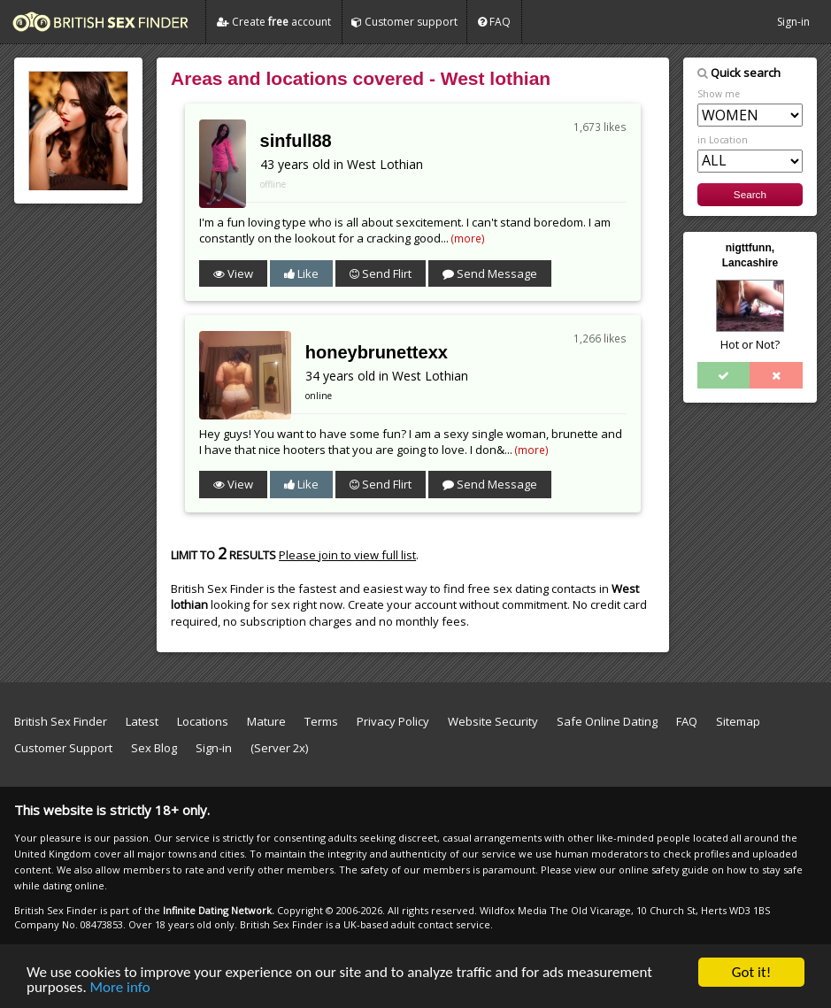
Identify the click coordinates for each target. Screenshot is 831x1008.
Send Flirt (381, 273)
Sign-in (793, 21)
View (233, 273)
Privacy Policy (393, 721)
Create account (274, 21)
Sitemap (738, 721)
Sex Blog (162, 748)
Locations (202, 721)
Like (301, 273)
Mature (266, 721)
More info (120, 988)
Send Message (489, 273)
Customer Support (63, 748)
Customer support (404, 21)
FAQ (494, 21)
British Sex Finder (60, 721)
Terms (321, 721)
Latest (142, 721)
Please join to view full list (347, 555)
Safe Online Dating (607, 721)
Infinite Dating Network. (218, 910)
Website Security (493, 721)
